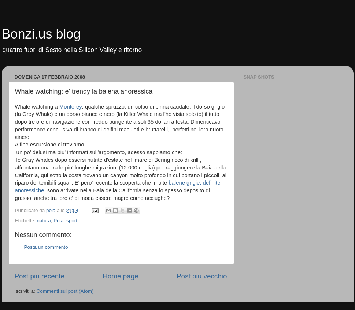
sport (71, 220)
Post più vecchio (202, 276)
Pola (58, 220)
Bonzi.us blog (41, 33)
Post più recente (40, 276)
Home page (120, 276)
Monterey (70, 107)
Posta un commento (46, 247)
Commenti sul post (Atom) (65, 291)
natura (44, 220)
